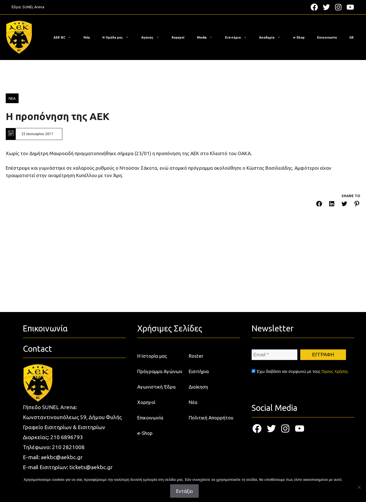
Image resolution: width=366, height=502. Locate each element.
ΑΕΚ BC (65, 37)
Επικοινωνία (327, 37)
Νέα (86, 37)
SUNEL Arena (33, 7)
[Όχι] (359, 487)
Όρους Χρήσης (334, 371)
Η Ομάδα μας (118, 37)
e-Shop (299, 37)
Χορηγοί (178, 37)
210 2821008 (68, 447)
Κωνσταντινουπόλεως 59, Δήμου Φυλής (72, 417)
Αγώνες (153, 37)
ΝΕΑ (12, 98)
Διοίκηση (198, 386)
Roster (196, 356)
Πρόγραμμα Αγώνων (159, 371)
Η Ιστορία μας (152, 356)
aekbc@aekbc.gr (62, 457)
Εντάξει (184, 491)
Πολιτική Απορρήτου (211, 417)
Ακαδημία (272, 37)
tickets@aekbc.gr (91, 467)
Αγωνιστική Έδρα (156, 386)
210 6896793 (66, 437)
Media (207, 37)
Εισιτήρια (238, 37)
